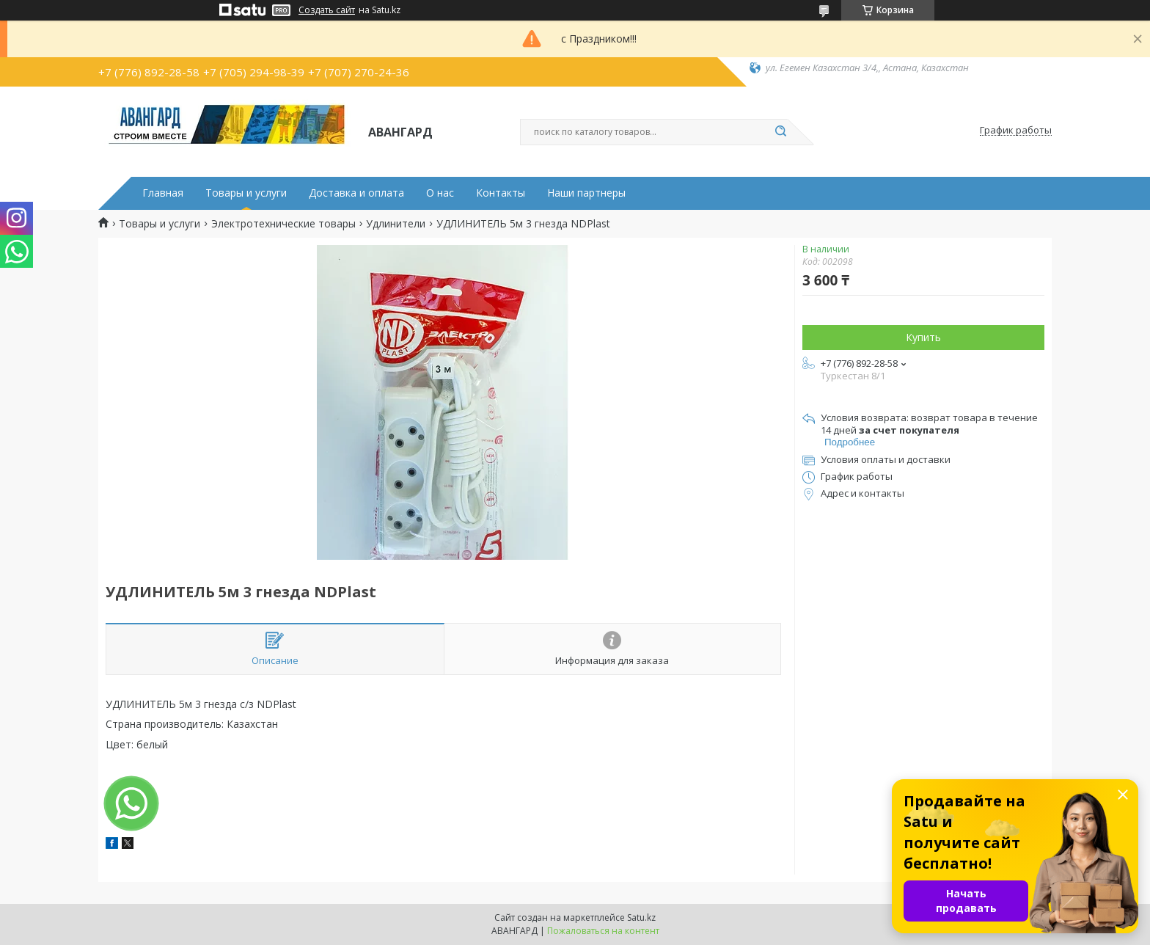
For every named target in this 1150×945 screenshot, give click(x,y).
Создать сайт (327, 10)
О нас (440, 193)
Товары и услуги (246, 193)
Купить (923, 337)
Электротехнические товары (283, 223)
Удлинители (395, 223)
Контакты (500, 193)
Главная (162, 193)
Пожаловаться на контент (603, 930)
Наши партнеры (586, 193)
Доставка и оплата (356, 193)
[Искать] (780, 132)
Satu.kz (641, 917)
